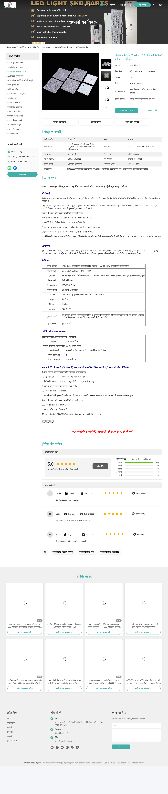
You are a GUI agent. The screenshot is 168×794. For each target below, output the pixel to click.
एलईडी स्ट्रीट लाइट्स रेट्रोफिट (62, 552)
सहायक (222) (141, 493)
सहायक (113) (141, 534)
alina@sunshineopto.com (22, 157)
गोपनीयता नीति (29, 763)
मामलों (9, 736)
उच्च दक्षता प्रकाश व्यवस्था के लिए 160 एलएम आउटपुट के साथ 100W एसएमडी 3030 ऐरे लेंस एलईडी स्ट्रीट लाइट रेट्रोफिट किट (103, 681)
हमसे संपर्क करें (125, 5)
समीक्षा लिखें (100, 466)
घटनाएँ (113, 5)
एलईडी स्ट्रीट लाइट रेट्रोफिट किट (30, 47)
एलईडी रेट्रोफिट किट (86, 552)
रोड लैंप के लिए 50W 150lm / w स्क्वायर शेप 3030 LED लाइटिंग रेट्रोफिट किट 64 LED (64, 625)
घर (85, 5)
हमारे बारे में (93, 5)
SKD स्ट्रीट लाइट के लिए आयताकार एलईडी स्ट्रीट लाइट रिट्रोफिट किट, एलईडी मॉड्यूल (143, 625)
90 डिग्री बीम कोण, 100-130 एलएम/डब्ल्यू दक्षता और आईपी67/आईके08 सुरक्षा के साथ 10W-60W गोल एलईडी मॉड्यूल (25, 681)
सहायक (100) (140, 514)
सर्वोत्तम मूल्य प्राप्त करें (127, 110)
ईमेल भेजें (120, 747)
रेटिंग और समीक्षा (132, 122)
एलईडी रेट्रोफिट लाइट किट (109, 552)
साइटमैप (38, 763)
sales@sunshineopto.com (65, 741)
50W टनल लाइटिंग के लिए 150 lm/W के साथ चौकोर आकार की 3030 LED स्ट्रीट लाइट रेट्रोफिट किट (104, 625)
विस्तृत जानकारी (59, 122)
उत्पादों (103, 5)
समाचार (10, 732)
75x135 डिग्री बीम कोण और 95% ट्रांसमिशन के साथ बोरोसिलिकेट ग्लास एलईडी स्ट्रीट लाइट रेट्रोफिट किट (64, 681)
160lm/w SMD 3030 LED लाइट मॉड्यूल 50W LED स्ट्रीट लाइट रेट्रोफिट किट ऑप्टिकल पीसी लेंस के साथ (25, 625)
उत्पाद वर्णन (96, 122)
